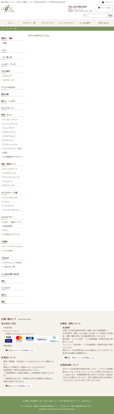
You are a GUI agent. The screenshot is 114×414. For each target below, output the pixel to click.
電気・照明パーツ (8, 164)
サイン (6, 230)
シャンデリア (8, 128)
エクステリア (6, 217)
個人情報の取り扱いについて (70, 401)
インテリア (5, 288)
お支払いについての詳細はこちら (21, 350)
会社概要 (26, 401)
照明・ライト (6, 115)
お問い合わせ (86, 401)
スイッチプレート (10, 169)
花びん (4, 295)
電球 (5, 153)
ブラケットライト (10, 144)
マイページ (109, 2)
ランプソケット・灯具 (12, 148)
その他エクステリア (11, 234)
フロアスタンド (9, 136)
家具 (3, 302)
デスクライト (8, 140)
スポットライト (9, 132)
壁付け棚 (4, 94)
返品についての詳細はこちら (19, 386)
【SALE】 (5, 258)
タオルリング (8, 80)
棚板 (5, 43)
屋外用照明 (7, 226)
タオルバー (7, 76)
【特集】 (4, 242)
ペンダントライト (10, 120)
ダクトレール (8, 185)
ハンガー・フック (8, 64)
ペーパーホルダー (8, 87)
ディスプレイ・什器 (9, 193)
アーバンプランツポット (13, 246)
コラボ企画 (7, 251)
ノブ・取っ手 (6, 57)
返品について (54, 401)
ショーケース (8, 206)
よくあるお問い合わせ (10, 274)
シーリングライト (10, 124)
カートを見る (106, 8)
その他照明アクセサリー (13, 157)
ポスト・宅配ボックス (12, 222)
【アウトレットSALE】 (12, 263)
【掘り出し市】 (9, 267)
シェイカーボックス (11, 210)
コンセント (7, 181)
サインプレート (7, 108)
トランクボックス (10, 197)
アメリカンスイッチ (11, 177)
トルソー (7, 202)
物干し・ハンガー (8, 101)
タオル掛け (5, 71)
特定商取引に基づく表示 (39, 401)
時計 (3, 281)
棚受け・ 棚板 (6, 38)
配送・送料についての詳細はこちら (81, 358)
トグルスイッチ (9, 173)
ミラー (4, 50)
